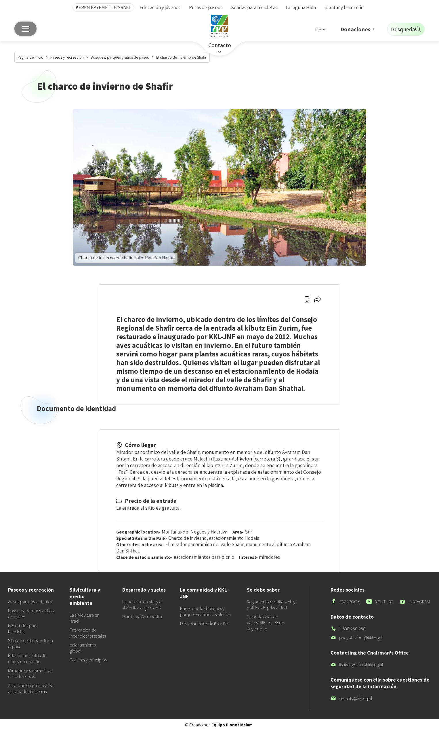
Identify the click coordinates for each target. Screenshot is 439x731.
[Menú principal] (25, 29)
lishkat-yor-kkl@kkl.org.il (357, 665)
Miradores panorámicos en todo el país (30, 673)
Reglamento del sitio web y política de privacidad (271, 605)
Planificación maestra (142, 617)
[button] (320, 29)
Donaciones (355, 29)
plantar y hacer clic (344, 7)
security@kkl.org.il (351, 698)
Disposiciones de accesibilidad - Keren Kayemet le (266, 623)
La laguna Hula (301, 7)
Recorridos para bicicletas (23, 629)
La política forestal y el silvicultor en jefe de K (142, 605)
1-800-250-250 (348, 629)
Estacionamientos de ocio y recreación (27, 659)
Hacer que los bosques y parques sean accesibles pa (205, 611)
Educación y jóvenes (160, 7)
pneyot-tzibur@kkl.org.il (357, 638)
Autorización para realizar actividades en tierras (31, 688)
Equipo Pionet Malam (232, 725)
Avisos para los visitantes (30, 602)
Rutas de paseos (205, 7)
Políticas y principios (88, 660)
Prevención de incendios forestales (88, 633)
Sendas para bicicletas (254, 7)
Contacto (219, 45)
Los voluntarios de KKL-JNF (204, 623)
